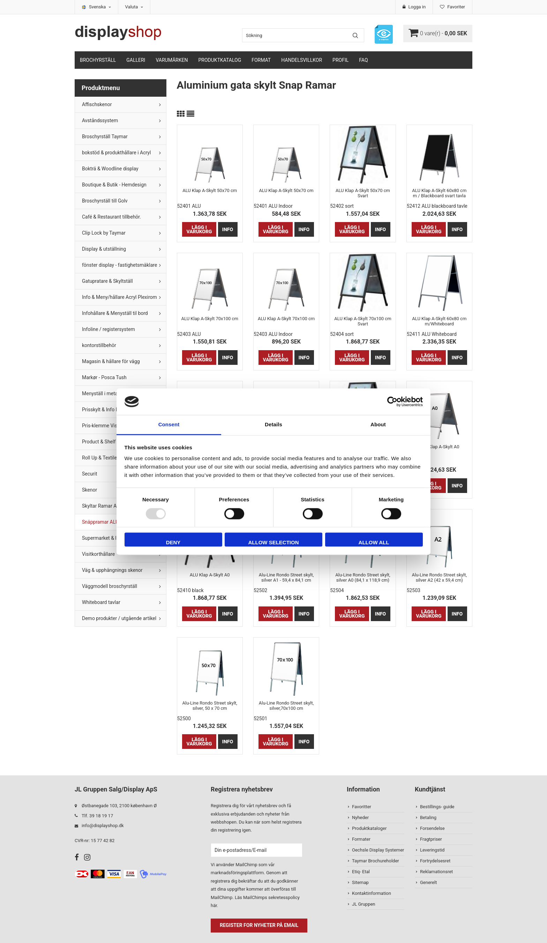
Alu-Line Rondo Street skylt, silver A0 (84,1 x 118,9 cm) (362, 577)
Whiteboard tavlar (101, 602)
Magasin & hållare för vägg (111, 361)
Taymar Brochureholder (375, 860)
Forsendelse (432, 828)
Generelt (428, 882)
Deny (173, 543)
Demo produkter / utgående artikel (119, 618)
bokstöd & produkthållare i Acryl (116, 152)
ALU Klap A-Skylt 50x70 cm (209, 190)
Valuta (134, 6)
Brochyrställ (98, 60)
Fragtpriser (431, 839)
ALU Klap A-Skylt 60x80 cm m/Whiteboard (439, 321)
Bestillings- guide (437, 806)
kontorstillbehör (99, 345)
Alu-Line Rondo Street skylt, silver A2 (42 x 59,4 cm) (439, 577)
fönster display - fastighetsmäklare (119, 265)
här (214, 905)
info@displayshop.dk (103, 825)
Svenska (100, 6)
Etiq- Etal (361, 871)
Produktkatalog (219, 60)
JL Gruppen (363, 904)
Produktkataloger (369, 828)
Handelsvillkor (301, 60)
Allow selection (273, 543)
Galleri (135, 60)
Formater (361, 839)
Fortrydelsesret (435, 860)
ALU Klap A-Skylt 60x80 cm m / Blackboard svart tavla (439, 193)
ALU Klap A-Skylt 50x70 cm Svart (363, 193)
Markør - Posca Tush (104, 377)
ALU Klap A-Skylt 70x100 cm (209, 318)
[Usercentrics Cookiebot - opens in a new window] (392, 401)
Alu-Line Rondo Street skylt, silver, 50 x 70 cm (209, 705)
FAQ (363, 60)
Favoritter (361, 806)
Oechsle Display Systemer (378, 850)
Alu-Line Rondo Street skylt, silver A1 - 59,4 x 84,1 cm (286, 577)
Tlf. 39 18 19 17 (97, 815)
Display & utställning (104, 249)
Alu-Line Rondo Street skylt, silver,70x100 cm (286, 705)
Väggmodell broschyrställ (109, 586)
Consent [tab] (169, 425)
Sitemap (360, 882)
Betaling (428, 817)
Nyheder (360, 817)
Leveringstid (432, 850)
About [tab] (378, 425)
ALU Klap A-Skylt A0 (439, 446)
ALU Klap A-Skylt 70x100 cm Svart (362, 321)
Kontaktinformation (371, 893)
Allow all (374, 543)
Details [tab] (273, 425)
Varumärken (172, 60)
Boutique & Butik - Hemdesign (114, 184)
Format (261, 60)
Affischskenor (97, 104)
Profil (340, 60)
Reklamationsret (436, 871)
